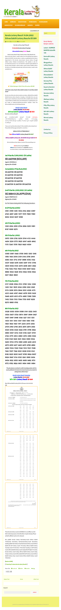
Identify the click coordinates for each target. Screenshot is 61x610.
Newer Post (6, 579)
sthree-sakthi (22, 41)
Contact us (47, 129)
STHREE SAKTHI (33, 22)
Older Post (36, 579)
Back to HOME (9, 561)
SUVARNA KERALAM (20, 25)
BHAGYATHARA (22, 22)
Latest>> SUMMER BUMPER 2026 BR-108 (49, 50)
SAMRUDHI (13, 22)
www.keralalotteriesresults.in (25, 604)
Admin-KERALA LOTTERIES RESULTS (43, 604)
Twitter (21, 568)
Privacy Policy (48, 133)
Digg (33, 568)
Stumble (27, 568)
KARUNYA (30, 25)
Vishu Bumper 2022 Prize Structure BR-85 (22, 86)
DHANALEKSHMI (43, 22)
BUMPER (37, 25)
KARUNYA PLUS (8, 25)
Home (6, 22)
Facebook (14, 568)
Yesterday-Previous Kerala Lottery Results (16, 564)
